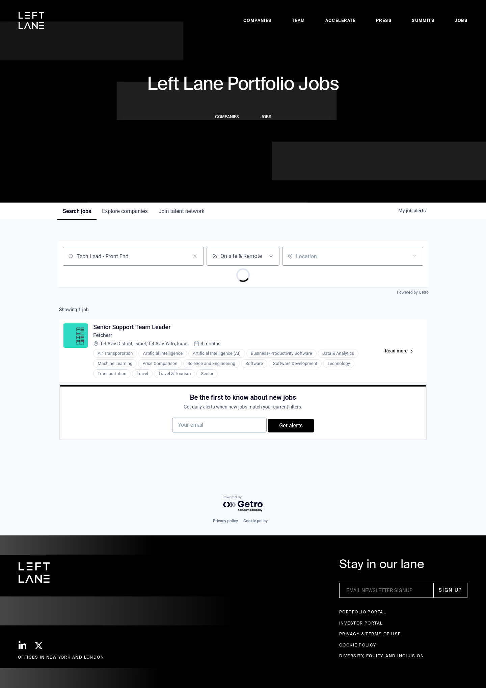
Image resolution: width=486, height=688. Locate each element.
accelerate (340, 20)
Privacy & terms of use (370, 634)
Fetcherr (104, 337)
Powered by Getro (413, 292)
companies (124, 211)
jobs (77, 211)
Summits (423, 20)
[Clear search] (195, 256)
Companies (257, 20)
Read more (400, 354)
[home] (31, 20)
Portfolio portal (362, 612)
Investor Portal (361, 623)
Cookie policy (255, 521)
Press (384, 20)
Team (298, 20)
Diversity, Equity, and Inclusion (381, 656)
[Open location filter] (414, 256)
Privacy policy (225, 521)
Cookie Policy (357, 645)
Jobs (461, 20)
